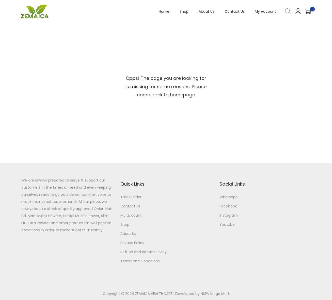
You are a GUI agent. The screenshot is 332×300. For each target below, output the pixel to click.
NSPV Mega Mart (215, 293)
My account (131, 215)
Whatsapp (228, 197)
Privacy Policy (132, 242)
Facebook (228, 206)
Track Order (130, 197)
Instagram (228, 215)
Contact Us (130, 206)
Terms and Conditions (140, 261)
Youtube (227, 224)
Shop (124, 224)
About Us (128, 233)
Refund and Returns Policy (143, 251)
